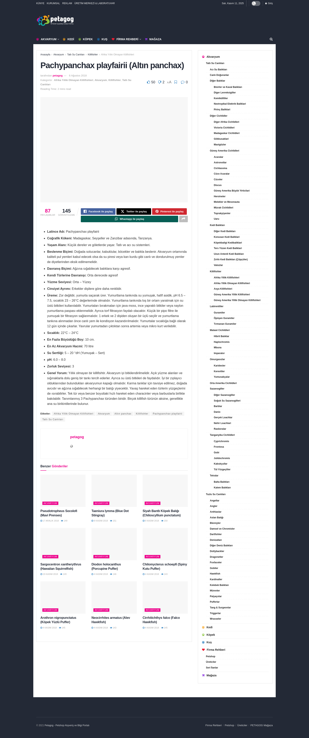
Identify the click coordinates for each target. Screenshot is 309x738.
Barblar (218, 406)
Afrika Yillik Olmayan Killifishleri (73, 415)
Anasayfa (45, 54)
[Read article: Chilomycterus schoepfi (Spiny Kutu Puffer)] (165, 546)
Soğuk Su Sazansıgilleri (227, 400)
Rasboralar (220, 429)
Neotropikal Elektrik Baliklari (230, 103)
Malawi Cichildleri (220, 330)
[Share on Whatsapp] (129, 220)
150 (164, 522)
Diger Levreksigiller (225, 92)
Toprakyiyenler (222, 213)
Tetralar (214, 475)
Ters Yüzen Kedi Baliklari (228, 248)
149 (64, 522)
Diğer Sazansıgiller (224, 395)
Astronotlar (220, 162)
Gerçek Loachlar (223, 417)
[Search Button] (271, 39)
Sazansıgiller (217, 388)
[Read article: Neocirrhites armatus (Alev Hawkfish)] (114, 599)
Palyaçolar (216, 596)
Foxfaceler (216, 562)
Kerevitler (219, 371)
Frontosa (219, 446)
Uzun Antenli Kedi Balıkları (229, 254)
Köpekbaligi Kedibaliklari (228, 242)
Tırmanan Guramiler (225, 324)
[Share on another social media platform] (183, 220)
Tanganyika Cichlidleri (222, 435)
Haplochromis (222, 342)
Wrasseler (215, 618)
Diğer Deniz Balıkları (221, 545)
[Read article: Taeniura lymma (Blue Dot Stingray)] (114, 492)
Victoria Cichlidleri (224, 127)
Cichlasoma (220, 168)
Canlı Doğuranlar (219, 75)
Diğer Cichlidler (218, 115)
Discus (218, 185)
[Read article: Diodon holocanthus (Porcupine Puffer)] (114, 546)
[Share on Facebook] (98, 212)
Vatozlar (218, 265)
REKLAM (67, 3)
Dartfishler (216, 534)
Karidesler (219, 365)
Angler (213, 506)
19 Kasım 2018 (49, 576)
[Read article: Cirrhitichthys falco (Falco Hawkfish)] (165, 599)
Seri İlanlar (212, 667)
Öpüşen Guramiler (224, 318)
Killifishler (93, 54)
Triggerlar (215, 613)
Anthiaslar (216, 511)
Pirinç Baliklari (222, 109)
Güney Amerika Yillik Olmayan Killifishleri (237, 300)
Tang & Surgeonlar (220, 607)
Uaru (216, 218)
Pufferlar (215, 601)
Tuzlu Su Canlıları (216, 494)
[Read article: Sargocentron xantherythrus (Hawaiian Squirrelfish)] (63, 546)
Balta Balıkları (221, 482)
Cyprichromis (221, 441)
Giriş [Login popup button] (269, 3)
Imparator (219, 353)
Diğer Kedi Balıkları (224, 231)
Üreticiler (211, 662)
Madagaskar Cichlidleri (227, 133)
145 (62, 629)
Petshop (210, 656)
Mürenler (215, 590)
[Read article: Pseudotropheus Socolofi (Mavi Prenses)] (63, 492)
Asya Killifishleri (223, 288)
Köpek (85, 39)
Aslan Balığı (216, 517)
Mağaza (153, 39)
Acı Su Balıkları (218, 69)
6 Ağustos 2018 (78, 75)
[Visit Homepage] (55, 20)
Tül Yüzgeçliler (222, 469)
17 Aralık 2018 (49, 522)
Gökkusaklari (221, 139)
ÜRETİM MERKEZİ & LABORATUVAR (94, 3)
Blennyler (215, 523)
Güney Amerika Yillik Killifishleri (232, 294)
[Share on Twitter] (133, 212)
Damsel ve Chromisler (222, 528)
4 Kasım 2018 (99, 576)
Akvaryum (46, 39)
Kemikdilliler (221, 98)
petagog (58, 75)
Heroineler (219, 196)
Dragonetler (216, 557)
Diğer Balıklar (217, 80)
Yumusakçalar (222, 377)
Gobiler (214, 568)
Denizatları (216, 540)
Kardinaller (216, 579)
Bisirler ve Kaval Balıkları (228, 87)
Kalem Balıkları (222, 487)
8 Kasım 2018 (99, 522)
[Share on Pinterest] (169, 212)
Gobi (216, 452)
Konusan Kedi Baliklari (227, 237)
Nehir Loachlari (222, 423)
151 (113, 522)
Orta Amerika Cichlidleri (223, 383)
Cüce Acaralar (222, 173)
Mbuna (218, 347)
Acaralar (218, 157)
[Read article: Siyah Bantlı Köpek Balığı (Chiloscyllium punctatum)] (165, 492)
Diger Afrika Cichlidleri (226, 122)
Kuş (102, 39)
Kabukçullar (220, 463)
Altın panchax (122, 415)
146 (113, 576)
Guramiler (219, 312)
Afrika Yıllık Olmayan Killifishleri (117, 54)
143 (164, 576)
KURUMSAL (53, 3)
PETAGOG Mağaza (261, 725)
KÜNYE (40, 3)
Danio (217, 412)
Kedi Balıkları (217, 225)
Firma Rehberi (125, 39)
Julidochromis (222, 458)
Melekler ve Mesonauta (227, 202)
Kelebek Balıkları (219, 585)
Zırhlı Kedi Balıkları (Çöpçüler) (231, 259)
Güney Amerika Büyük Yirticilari (232, 190)
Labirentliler (216, 306)
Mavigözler (220, 144)
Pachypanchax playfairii (167, 415)
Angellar (214, 500)
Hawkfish (215, 573)
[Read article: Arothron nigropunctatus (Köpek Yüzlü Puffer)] (63, 599)
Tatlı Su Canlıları (76, 54)
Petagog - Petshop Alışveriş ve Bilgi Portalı (67, 725)
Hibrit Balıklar (221, 336)
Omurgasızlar (217, 359)
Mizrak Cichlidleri (223, 207)
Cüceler (218, 179)
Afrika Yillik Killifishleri (226, 277)
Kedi (68, 39)
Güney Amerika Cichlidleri (224, 150)
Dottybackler (217, 551)
